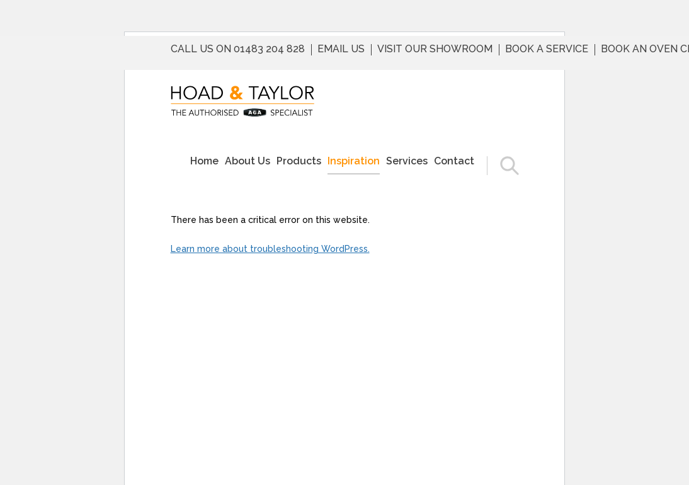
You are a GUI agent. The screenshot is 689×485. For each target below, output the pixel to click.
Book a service (546, 49)
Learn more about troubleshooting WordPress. (270, 249)
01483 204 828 (269, 49)
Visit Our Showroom (435, 49)
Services (407, 161)
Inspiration (353, 161)
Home (204, 161)
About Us (247, 161)
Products (298, 161)
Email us (341, 49)
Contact (454, 161)
